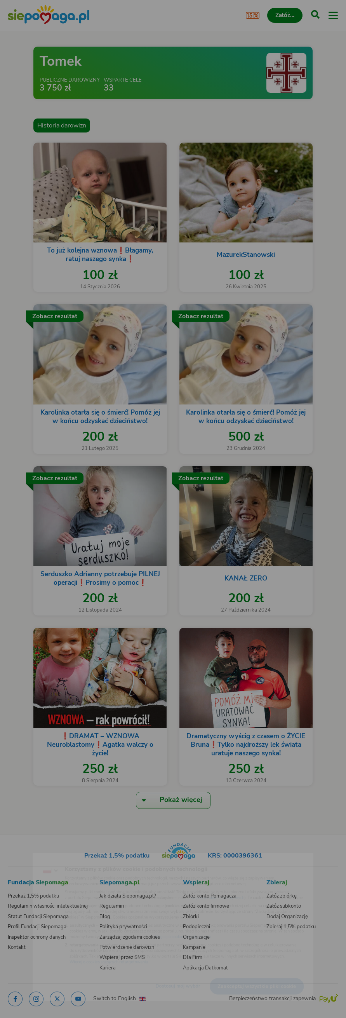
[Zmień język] (21, 857)
